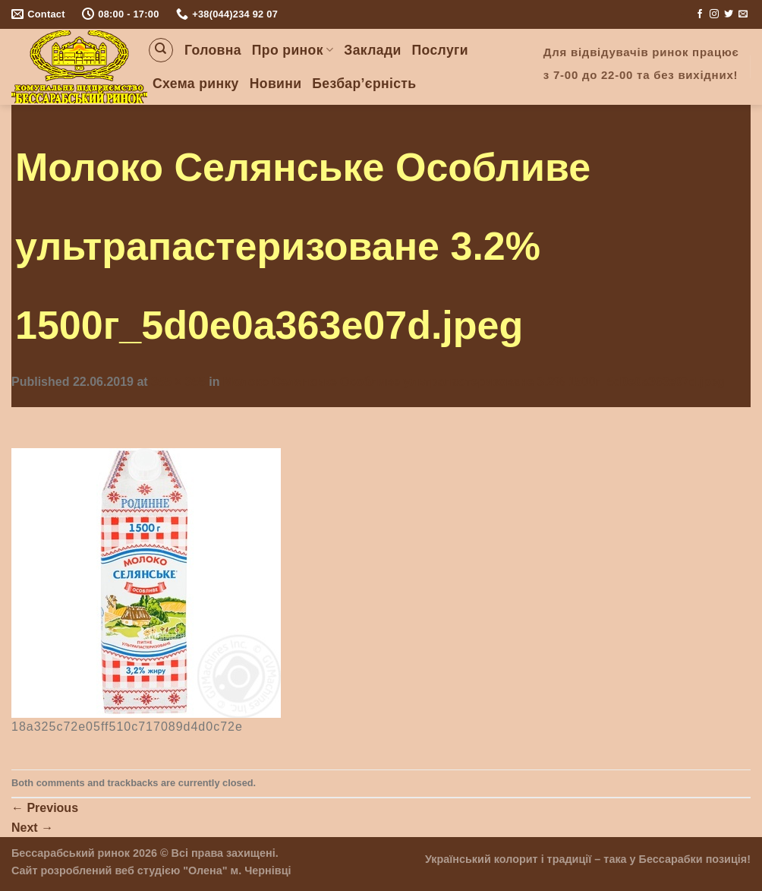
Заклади (372, 50)
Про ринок (292, 50)
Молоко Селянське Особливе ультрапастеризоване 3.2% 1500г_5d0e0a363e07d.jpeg (474, 381)
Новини (276, 83)
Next (32, 827)
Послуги (440, 50)
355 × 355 (178, 381)
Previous (44, 807)
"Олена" (205, 870)
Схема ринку (196, 83)
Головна (212, 50)
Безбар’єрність (364, 83)
